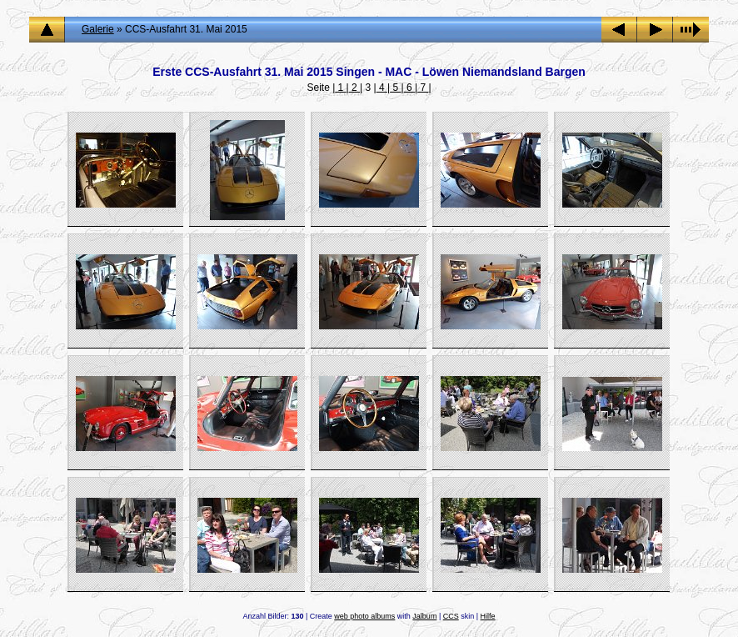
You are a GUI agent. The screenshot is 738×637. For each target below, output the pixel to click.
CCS (451, 616)
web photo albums (364, 616)
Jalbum (424, 616)
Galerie (98, 29)
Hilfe (488, 616)
